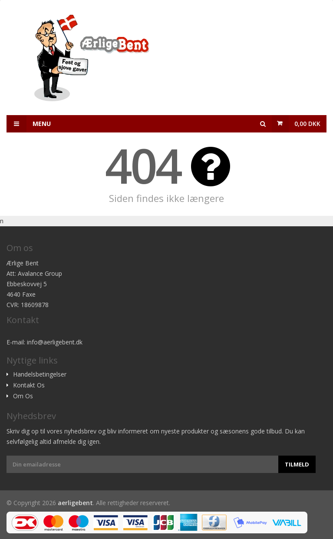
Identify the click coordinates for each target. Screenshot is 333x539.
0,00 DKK (307, 123)
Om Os (23, 396)
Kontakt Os (29, 385)
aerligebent (75, 503)
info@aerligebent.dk (54, 342)
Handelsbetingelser (39, 374)
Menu (29, 124)
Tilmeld (297, 464)
